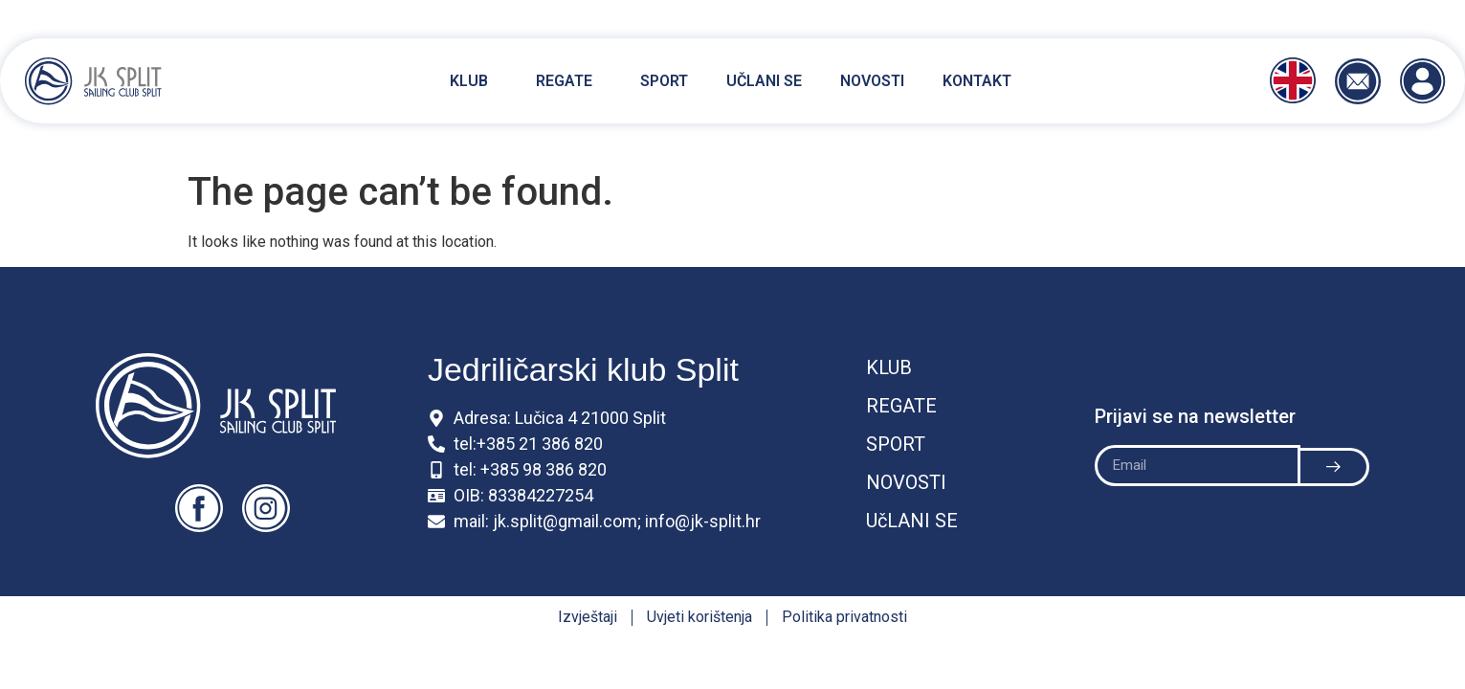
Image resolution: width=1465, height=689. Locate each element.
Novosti (872, 81)
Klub (474, 81)
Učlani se (764, 81)
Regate (569, 81)
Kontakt (977, 81)
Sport (664, 81)
